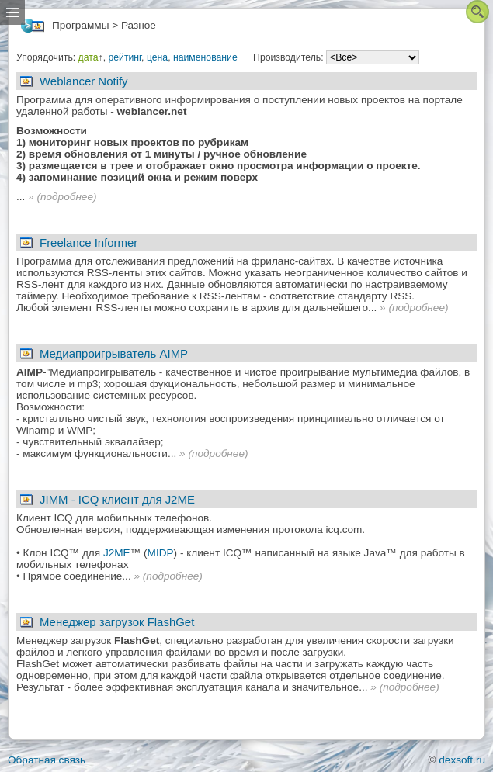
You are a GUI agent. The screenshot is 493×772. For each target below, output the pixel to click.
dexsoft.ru (462, 760)
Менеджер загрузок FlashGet (117, 621)
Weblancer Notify (84, 81)
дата (88, 57)
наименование (205, 57)
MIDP (161, 553)
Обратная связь (46, 760)
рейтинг (124, 57)
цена (157, 57)
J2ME (116, 553)
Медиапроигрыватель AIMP (114, 353)
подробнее (66, 197)
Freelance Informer (88, 242)
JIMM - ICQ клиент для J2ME (117, 499)
